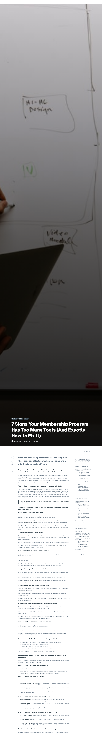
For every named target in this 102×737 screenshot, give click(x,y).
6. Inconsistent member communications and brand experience (83, 491)
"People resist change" (82, 544)
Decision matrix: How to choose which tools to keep (82, 521)
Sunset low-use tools (25, 707)
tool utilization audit (35, 598)
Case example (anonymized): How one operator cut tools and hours (82, 534)
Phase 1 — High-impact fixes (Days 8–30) (84, 509)
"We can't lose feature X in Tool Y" (83, 542)
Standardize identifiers (26, 703)
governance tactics (49, 725)
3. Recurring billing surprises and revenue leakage (84, 479)
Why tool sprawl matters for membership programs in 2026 (81, 465)
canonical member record (44, 649)
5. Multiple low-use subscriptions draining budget (84, 487)
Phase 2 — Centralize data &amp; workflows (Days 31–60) (84, 513)
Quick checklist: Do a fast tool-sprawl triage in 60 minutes (82, 497)
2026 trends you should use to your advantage (82, 531)
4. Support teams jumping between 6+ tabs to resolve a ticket (84, 483)
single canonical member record (31, 522)
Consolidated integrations (27, 699)
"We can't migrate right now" (84, 546)
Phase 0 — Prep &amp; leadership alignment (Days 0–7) (83, 506)
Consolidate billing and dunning (32, 564)
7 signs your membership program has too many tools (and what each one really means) (83, 469)
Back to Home (16, 2)
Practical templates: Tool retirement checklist (82, 524)
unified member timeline (34, 580)
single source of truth (57, 545)
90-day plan (28, 673)
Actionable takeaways (80, 551)
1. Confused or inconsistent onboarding (84, 473)
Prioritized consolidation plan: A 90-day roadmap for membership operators (82, 501)
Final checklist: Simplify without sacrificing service (82, 548)
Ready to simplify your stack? (81, 553)
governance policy (53, 598)
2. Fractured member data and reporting (84, 476)
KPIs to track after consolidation (82, 536)
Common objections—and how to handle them (82, 539)
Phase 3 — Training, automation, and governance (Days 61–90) (84, 518)
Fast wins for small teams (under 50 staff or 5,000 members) (82, 527)
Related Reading (81, 554)
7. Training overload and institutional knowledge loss (84, 494)
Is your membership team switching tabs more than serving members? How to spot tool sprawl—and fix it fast (82, 461)
